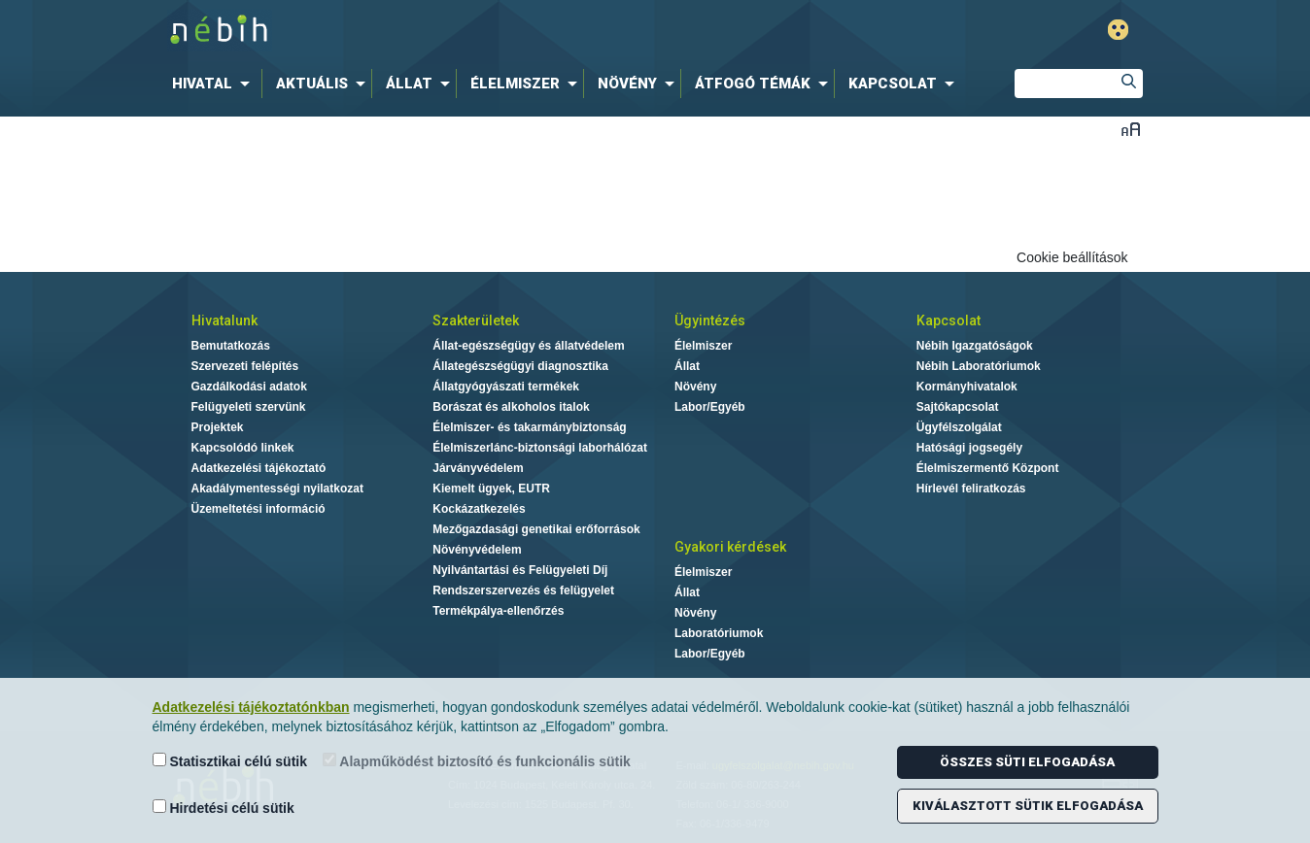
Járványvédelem (477, 468)
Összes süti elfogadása (1027, 762)
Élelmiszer (703, 346)
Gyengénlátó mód (1118, 29)
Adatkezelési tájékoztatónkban (251, 707)
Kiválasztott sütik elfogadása (1028, 805)
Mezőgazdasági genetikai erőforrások (535, 529)
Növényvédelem (476, 549)
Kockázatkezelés (478, 509)
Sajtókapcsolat (957, 407)
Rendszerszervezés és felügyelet (523, 590)
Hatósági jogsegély (969, 448)
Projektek (217, 427)
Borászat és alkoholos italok (510, 407)
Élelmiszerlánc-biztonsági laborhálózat (539, 448)
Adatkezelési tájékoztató (259, 468)
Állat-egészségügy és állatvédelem (528, 346)
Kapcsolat (948, 320)
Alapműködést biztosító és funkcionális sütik (477, 761)
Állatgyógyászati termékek (505, 386)
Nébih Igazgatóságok (974, 346)
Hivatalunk (224, 320)
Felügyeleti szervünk (248, 407)
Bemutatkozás (230, 346)
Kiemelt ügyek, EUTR (491, 488)
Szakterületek (475, 320)
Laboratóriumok (718, 633)
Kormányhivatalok (966, 386)
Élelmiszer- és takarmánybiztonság (529, 427)
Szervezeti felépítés (245, 366)
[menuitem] (214, 83)
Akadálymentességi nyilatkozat (277, 488)
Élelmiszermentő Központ (987, 468)
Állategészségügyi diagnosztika (520, 366)
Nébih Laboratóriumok (978, 366)
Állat (687, 366)
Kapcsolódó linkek (242, 448)
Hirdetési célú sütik (223, 807)
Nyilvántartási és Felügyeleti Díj (519, 570)
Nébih (448, 30)
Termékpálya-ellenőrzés (498, 611)
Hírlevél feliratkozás (971, 488)
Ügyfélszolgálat (959, 427)
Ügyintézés (709, 320)
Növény (695, 386)
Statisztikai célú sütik (230, 761)
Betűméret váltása (1131, 129)
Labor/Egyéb (709, 407)
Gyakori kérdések (730, 547)
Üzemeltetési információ (258, 509)
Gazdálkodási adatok (249, 386)
